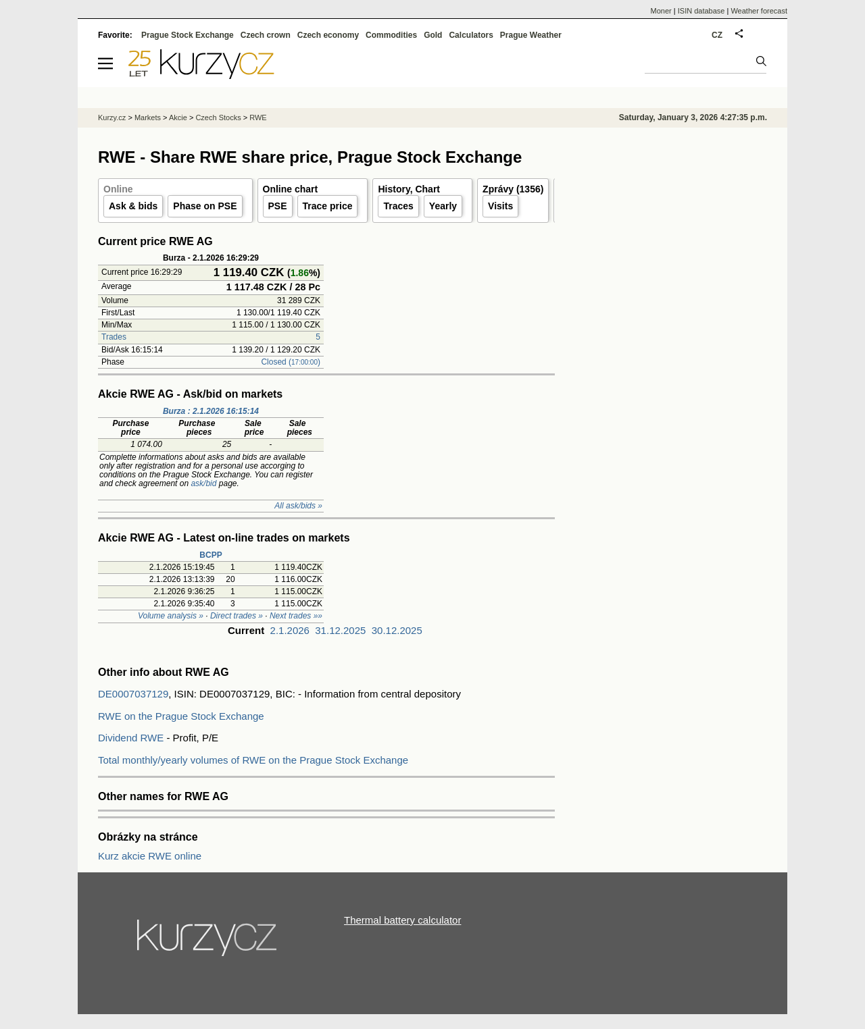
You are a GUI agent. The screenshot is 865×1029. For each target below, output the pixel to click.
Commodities (391, 35)
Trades (113, 337)
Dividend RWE (131, 737)
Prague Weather (531, 35)
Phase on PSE (205, 206)
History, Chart (409, 189)
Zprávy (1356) (513, 189)
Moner (661, 11)
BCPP (210, 555)
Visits (500, 206)
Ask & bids (133, 206)
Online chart (290, 189)
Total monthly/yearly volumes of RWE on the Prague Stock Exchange (253, 760)
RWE (257, 117)
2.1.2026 (290, 630)
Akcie (178, 117)
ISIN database (701, 11)
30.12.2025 (397, 630)
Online (118, 189)
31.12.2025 (340, 630)
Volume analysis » (170, 616)
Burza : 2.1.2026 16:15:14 (211, 411)
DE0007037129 (133, 694)
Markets (147, 117)
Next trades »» (296, 616)
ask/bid (203, 483)
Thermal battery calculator (402, 920)
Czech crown (266, 35)
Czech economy (328, 35)
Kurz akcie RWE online (149, 856)
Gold (433, 35)
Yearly (443, 206)
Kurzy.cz (112, 117)
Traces (398, 206)
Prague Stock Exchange (187, 35)
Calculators (471, 35)
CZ (717, 35)
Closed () (290, 362)
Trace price (328, 206)
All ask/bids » (298, 505)
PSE (277, 206)
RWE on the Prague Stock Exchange (181, 716)
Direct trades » (236, 616)
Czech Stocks (218, 117)
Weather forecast (759, 11)
